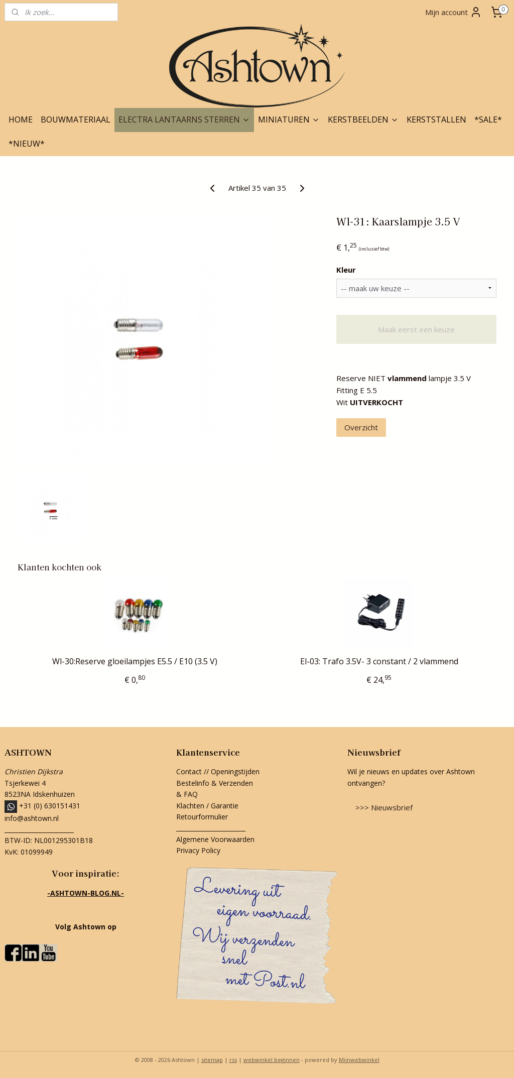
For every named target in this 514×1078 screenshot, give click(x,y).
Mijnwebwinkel (359, 1059)
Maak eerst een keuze (416, 329)
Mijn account (453, 12)
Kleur (346, 270)
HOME (21, 119)
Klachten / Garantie (207, 805)
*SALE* (488, 119)
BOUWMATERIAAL (75, 119)
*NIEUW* (27, 143)
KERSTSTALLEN (436, 119)
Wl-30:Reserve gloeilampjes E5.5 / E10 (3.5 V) (134, 661)
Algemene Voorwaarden (215, 839)
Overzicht (361, 427)
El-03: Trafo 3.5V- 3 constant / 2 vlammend (379, 661)
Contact (189, 771)
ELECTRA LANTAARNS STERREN (184, 119)
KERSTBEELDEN (363, 119)
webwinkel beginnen (271, 1059)
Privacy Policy (198, 850)
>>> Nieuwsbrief (384, 807)
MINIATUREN (289, 119)
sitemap (212, 1059)
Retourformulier (203, 816)
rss (233, 1059)
